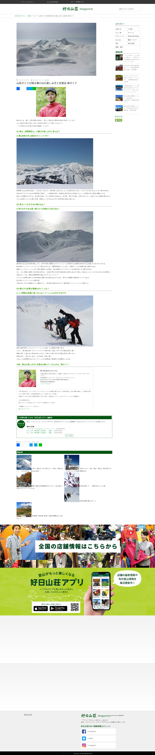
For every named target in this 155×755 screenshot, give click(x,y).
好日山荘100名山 (133, 36)
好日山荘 (119, 117)
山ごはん (118, 40)
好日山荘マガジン (68, 753)
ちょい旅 (118, 32)
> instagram (89, 745)
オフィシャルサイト (28, 2)
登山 (29, 442)
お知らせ (118, 29)
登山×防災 (131, 43)
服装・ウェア (22, 442)
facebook (138, 2)
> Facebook (89, 732)
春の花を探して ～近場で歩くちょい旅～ (93, 486)
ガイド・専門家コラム (77, 2)
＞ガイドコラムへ (46, 383)
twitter (134, 2)
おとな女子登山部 (52, 2)
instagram (131, 2)
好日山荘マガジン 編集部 (41, 80)
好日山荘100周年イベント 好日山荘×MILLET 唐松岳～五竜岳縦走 (132, 108)
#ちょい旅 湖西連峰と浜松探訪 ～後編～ (40, 430)
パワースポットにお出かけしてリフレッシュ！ (41, 428)
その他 (130, 29)
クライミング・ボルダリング (121, 36)
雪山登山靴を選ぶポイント (88, 501)
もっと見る (69, 435)
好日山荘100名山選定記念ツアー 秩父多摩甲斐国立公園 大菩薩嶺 (131, 67)
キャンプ (131, 32)
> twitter (87, 738)
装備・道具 (35, 442)
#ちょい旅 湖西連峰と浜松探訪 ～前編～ (40, 432)
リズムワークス (25, 409)
